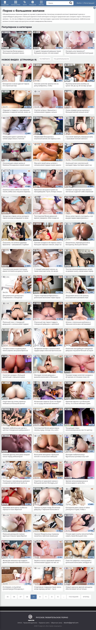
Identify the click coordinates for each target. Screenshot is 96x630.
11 (45, 598)
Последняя (73, 598)
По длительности (61, 60)
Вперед (86, 598)
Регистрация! (89, 4)
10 (40, 598)
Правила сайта (44, 623)
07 (20, 598)
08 (27, 598)
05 (8, 598)
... (63, 598)
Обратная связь (56, 623)
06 (14, 598)
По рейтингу (45, 60)
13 (57, 598)
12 (51, 598)
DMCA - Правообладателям (27, 623)
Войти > (80, 4)
